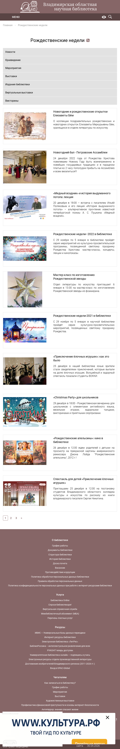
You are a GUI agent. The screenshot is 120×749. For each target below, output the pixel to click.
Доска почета (60, 563)
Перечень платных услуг (60, 618)
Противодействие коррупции (60, 572)
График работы (60, 545)
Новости (10, 51)
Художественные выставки (60, 700)
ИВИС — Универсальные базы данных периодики (60, 633)
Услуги (60, 594)
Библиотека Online (60, 600)
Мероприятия (13, 68)
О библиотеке (60, 540)
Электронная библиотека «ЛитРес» (60, 641)
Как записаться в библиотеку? (60, 683)
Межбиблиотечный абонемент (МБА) (60, 613)
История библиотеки (60, 559)
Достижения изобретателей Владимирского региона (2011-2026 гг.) (60, 663)
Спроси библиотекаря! (60, 604)
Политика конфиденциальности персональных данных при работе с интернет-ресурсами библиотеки (60, 585)
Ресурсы (60, 627)
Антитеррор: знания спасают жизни (60, 709)
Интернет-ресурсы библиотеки (60, 637)
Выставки (11, 76)
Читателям (60, 677)
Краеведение (12, 60)
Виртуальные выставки (19, 92)
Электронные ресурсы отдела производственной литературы (60, 659)
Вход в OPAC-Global (60, 668)
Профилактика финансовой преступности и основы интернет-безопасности (60, 705)
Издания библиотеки (17, 84)
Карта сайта (79, 744)
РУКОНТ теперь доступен (60, 650)
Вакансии (60, 568)
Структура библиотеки (60, 554)
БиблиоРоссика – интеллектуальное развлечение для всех (60, 646)
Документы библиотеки (60, 550)
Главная (7, 25)
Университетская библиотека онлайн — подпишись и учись (60, 655)
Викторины (11, 100)
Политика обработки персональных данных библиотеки (60, 576)
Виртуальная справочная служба (60, 609)
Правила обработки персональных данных (60, 581)
